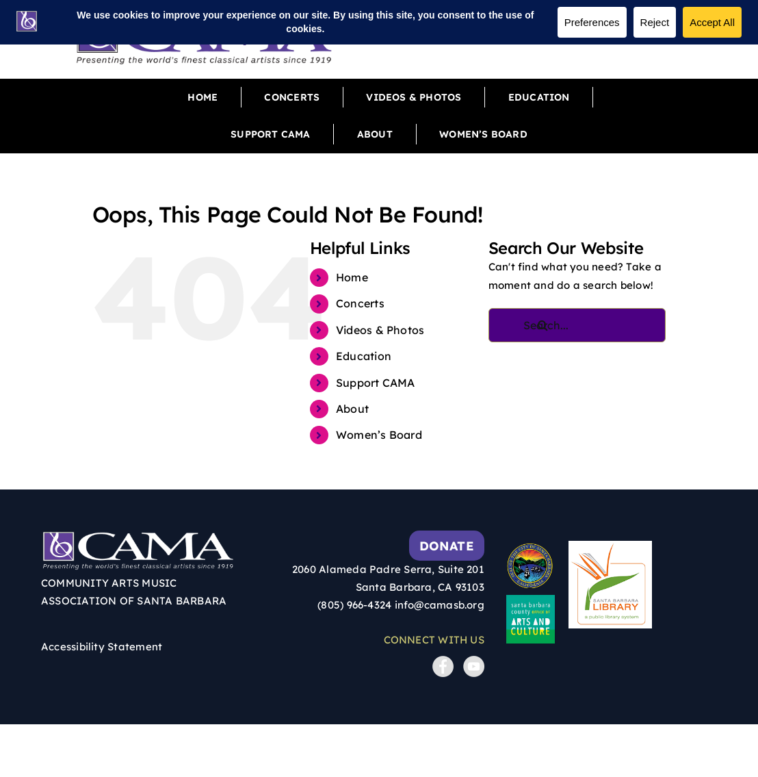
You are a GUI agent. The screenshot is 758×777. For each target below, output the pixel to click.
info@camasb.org (439, 604)
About (352, 409)
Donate (446, 546)
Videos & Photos (380, 330)
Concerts (360, 303)
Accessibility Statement (101, 646)
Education (363, 356)
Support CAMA (375, 383)
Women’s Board (379, 435)
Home (352, 277)
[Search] (543, 325)
